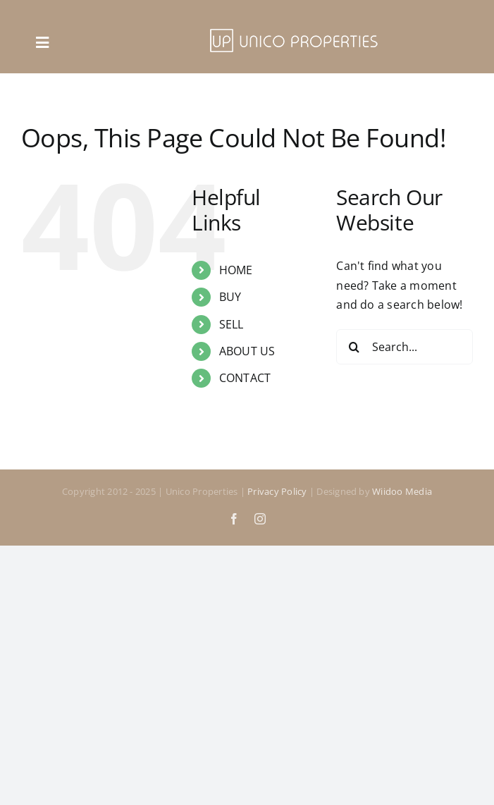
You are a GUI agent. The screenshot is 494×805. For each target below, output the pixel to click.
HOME (236, 270)
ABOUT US (247, 351)
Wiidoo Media (402, 491)
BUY (230, 297)
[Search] (353, 346)
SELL (231, 324)
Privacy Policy (277, 491)
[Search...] (404, 346)
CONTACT (245, 378)
